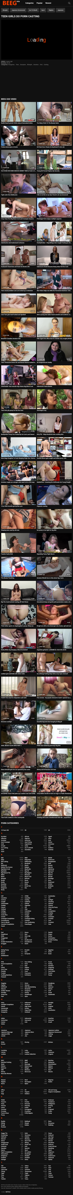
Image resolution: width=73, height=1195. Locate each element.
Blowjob (5, 10)
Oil (25, 1090)
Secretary (27, 1135)
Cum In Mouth (5, 922)
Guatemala (51, 994)
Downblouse (28, 942)
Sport (43, 10)
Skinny (27, 1142)
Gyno (26, 996)
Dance (26, 932)
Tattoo (27, 1166)
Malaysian (51, 1062)
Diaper (50, 934)
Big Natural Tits (5, 873)
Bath (49, 863)
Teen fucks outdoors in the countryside (12, 817)
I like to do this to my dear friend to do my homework (52, 195)
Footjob (3, 973)
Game (26, 983)
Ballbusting (28, 861)
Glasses (3, 989)
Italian (3, 1024)
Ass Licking (4, 848)
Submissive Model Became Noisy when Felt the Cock (52, 266)
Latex (26, 1050)
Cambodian (51, 896)
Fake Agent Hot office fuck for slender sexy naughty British (54, 338)
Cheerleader (4, 903)
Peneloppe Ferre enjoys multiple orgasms (49, 219)
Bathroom (4, 865)
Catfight (50, 900)
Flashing (50, 969)
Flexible (3, 971)
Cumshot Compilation (7, 924)
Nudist (50, 1082)
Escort (3, 953)
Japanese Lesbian (53, 1030)
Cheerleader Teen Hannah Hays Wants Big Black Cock (17, 386)
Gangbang (51, 983)
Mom (49, 1070)
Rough (3, 1125)
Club (26, 909)
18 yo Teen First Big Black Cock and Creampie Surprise (17, 219)
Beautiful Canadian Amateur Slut (11, 338)
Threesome (28, 1171)
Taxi (49, 1166)
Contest (27, 913)
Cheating (51, 901)
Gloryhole (27, 989)
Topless (27, 1175)
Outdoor (27, 1093)
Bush (49, 888)
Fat (2, 965)
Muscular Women (6, 1073)
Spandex (3, 1148)
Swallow (3, 1157)
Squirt (50, 1150)
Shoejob (50, 1139)
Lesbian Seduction (30, 1054)
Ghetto (50, 985)
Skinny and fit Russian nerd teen (46, 769)
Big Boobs (28, 869)
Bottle (3, 882)
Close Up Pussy (53, 907)
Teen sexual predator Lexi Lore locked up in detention (17, 290)
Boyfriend (51, 882)
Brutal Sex (28, 886)
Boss (49, 880)
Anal (49, 840)
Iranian (3, 1022)
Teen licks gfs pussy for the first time (12, 410)
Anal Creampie (5, 842)
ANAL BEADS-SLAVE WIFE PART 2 (11, 745)
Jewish (3, 1036)
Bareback (27, 863)
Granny (27, 992)
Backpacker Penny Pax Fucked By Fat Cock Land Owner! (17, 434)
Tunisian (50, 1177)
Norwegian (28, 1082)
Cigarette (27, 905)
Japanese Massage (7, 1032)
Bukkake (50, 886)
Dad (2, 932)
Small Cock (4, 1144)
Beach (26, 865)
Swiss (26, 1159)
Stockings (28, 1154)
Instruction (4, 1020)
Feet (26, 965)
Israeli (50, 1022)
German (27, 985)
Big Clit (27, 871)
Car (49, 898)
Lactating (4, 1050)
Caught (3, 901)
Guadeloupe (28, 994)
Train (26, 1177)
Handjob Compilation (7, 1004)
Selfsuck (3, 1137)
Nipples (51, 10)
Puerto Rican (5, 1113)
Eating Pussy (5, 950)
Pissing (50, 1105)
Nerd (26, 1080)
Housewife (4, 1010)
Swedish (27, 1157)
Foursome (28, 973)
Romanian (51, 1123)
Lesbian (3, 1054)
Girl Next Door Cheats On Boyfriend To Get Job (50, 147)
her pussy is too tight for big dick (46, 530)
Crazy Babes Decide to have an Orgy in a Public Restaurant (54, 793)
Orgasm (27, 1092)
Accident (3, 836)
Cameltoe (4, 898)
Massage (27, 1064)
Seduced (50, 1135)
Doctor (50, 936)
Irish (26, 1022)
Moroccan (28, 1071)
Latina (50, 1050)
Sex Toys (51, 1137)
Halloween (28, 1002)
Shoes (3, 1141)
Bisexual (27, 875)
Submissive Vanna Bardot (44, 386)
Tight (2, 1173)
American (27, 840)
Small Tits (28, 1144)
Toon (2, 1175)
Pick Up (3, 1105)
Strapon (50, 1154)
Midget (27, 1068)
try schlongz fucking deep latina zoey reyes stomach (52, 674)
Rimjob (27, 1123)
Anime (50, 842)
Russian (3, 1127)
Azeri (2, 851)
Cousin (3, 916)
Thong (3, 1171)
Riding (3, 1123)
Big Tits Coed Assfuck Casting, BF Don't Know (14, 602)
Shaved (3, 1139)
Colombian (28, 911)
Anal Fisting (28, 842)
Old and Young (52, 1090)
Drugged (3, 943)
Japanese (60, 10)
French (50, 973)
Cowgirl (27, 916)
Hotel (49, 1008)
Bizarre (50, 875)
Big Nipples (28, 873)
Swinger (3, 1159)
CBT (2, 896)
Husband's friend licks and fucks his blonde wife (15, 266)
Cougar (27, 915)
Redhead (27, 1121)
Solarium (3, 1146)
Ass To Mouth (33, 10)
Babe (2, 859)
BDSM (50, 858)
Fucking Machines (6, 975)
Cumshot (51, 922)
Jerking (50, 1034)
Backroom (51, 859)
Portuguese (28, 1109)
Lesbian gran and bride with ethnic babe (13, 674)
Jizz (26, 1036)
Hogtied (50, 1006)
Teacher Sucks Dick (7, 554)
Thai (49, 1169)
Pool (49, 1107)
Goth (49, 991)
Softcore (50, 1144)
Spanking (51, 1148)
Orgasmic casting (42, 506)
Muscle (50, 1071)
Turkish (3, 1179)
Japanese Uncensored (18, 10)
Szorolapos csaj (41, 410)
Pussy (3, 1115)
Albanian (3, 838)
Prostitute (28, 1111)
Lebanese (51, 1052)
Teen (17, 64)
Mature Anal (28, 1066)
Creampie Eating (30, 918)
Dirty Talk (27, 936)
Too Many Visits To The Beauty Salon (48, 123)
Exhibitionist (4, 955)
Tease (26, 1167)
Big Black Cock (5, 869)
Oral (41, 64)
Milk (2, 1070)
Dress (50, 942)
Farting (50, 964)
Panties (27, 1102)
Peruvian (27, 1104)
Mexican (3, 1068)
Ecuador (27, 950)
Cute (49, 924)
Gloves (50, 989)
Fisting (27, 969)
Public (50, 1111)
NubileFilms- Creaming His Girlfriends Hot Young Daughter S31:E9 (54, 482)
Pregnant (51, 1109)
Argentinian (28, 844)
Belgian (27, 867)
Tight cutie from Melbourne (9, 195)
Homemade (4, 1008)
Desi (26, 934)
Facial (50, 962)
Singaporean (5, 1142)
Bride (26, 884)
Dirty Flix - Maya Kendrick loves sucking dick (50, 434)
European (23, 64)
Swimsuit (51, 1157)
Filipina (27, 967)
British (50, 884)
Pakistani (51, 1100)
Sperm (3, 1150)
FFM (2, 962)
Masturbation (52, 1064)
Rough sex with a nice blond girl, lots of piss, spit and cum (54, 626)
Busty (3, 890)
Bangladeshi (52, 861)
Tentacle (27, 1169)
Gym (2, 996)
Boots (26, 880)
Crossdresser (5, 920)
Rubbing (50, 1125)
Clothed (3, 909)
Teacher (3, 1167)
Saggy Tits (4, 1133)
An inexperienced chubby (44, 362)
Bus (26, 888)
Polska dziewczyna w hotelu (9, 147)
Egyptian (50, 950)
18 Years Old (5, 830)
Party (2, 1104)
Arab (2, 844)
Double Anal (28, 940)
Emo (26, 952)
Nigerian (50, 1080)
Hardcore (27, 1004)
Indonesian (28, 1018)
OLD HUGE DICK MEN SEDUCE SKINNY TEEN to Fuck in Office (18, 171)
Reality (3, 1121)
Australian (28, 849)
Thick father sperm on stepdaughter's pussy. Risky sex (17, 626)
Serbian (27, 1137)
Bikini (2, 875)
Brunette (3, 886)
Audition (50, 848)
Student (27, 1156)
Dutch (26, 943)
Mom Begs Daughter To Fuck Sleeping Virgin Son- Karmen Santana (18, 458)
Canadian (27, 898)
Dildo (2, 936)
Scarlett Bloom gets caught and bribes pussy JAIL (51, 458)
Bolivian (27, 878)
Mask (2, 1064)
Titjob (26, 1173)
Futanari (3, 977)
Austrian (50, 849)
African (27, 836)
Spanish (27, 1148)
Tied (49, 1171)
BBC (2, 858)
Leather (27, 1052)
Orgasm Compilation (54, 1092)
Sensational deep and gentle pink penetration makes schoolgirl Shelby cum (54, 602)
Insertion (51, 1018)
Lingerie (50, 1054)
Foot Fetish (51, 971)
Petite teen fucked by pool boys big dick (49, 745)
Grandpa (3, 992)
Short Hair (28, 1141)
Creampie (51, 916)
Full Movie (28, 975)
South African (52, 1146)
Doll (26, 938)
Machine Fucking (6, 1062)
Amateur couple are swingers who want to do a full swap (18, 482)
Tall (2, 1166)
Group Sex (4, 994)
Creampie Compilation (7, 918)
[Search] (69, 3)
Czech (3, 926)
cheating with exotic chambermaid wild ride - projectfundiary (54, 817)
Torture (50, 1175)
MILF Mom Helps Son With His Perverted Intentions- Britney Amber (54, 290)
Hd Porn (8, 1192)
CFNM (26, 896)
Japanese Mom (29, 1032)
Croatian (50, 918)
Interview (51, 1020)
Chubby (3, 905)
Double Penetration (6, 942)
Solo (26, 1146)
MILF (2, 1060)
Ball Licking (4, 861)
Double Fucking (52, 940)
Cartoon (3, 900)
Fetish (3, 967)
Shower (50, 1141)
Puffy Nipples (29, 1113)
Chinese (50, 903)
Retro (49, 1121)
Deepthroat (4, 934)
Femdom (50, 965)
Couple (50, 915)
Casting (46, 64)
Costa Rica (4, 915)
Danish (50, 932)
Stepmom (51, 1152)
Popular (39, 3)
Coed (49, 909)
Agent (50, 836)
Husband (27, 1012)
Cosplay (50, 913)
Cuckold (27, 920)
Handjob (50, 1002)
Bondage (51, 878)
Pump (50, 1113)
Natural (3, 1080)
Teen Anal (4, 1169)
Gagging (3, 983)
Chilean (27, 903)
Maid (26, 1062)
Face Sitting (28, 962)
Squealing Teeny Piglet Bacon (45, 554)
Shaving (27, 1139)
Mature (3, 1066)
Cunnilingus (28, 924)
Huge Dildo (28, 1010)
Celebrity (27, 901)
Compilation (51, 911)
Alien (49, 838)
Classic (3, 907)
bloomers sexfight (6, 722)
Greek (50, 992)
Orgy (2, 1093)
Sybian (50, 1159)
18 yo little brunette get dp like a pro (11, 506)
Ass (49, 846)
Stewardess (4, 1154)
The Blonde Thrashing (7, 578)
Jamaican (4, 1030)
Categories (29, 3)
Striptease (4, 1156)
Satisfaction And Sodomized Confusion (12, 243)
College (3, 911)
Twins (26, 1179)
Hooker (27, 1008)
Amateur (35, 64)
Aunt (2, 849)
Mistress (27, 1070)
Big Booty (51, 869)
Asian (26, 846)
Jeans (26, 1034)
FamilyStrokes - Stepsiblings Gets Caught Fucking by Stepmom (54, 243)
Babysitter (28, 859)
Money (3, 1071)
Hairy (2, 1002)
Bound (27, 882)
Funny (50, 975)
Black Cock (28, 876)
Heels (50, 1004)
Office (3, 1090)
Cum (49, 920)
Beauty (50, 865)
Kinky (2, 1042)
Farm (26, 964)
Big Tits (50, 873)
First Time (4, 969)
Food (26, 971)
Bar (2, 863)
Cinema (50, 905)
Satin (26, 1133)
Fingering (51, 967)
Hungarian (11, 64)
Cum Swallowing (30, 922)
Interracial (28, 1020)
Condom (3, 913)
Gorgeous (27, 991)
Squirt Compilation (6, 1152)
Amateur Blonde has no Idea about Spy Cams (50, 578)
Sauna (50, 1133)
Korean (3, 1044)
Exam (50, 953)
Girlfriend (4, 987)
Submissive (51, 1156)
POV (26, 1100)
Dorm (2, 940)
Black (2, 876)
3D (25, 830)
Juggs (50, 1036)
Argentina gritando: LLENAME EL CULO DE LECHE (51, 650)
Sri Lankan (28, 1152)
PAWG (3, 1100)
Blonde (50, 876)
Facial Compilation (6, 964)
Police (3, 1107)
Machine (50, 1060)
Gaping (3, 985)
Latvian (3, 1052)
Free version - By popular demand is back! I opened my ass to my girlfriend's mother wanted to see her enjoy (54, 698)
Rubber (27, 1125)
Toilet (50, 1173)
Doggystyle (4, 938)
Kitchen (50, 1042)
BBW (26, 858)
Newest (48, 3)
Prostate (3, 1111)
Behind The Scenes (6, 867)
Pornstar (3, 1109)
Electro (3, 952)
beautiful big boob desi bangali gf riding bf (49, 722)
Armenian (51, 844)
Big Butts (4, 871)
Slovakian (51, 1142)
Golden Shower (5, 991)
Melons (50, 1066)
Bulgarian (4, 888)
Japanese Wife (5, 1034)
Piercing (27, 1105)
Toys (2, 1177)
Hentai (3, 1006)
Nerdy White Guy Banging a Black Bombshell (14, 650)
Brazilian (3, 884)
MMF (26, 1060)
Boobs (3, 880)
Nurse (3, 1083)
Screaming (4, 1135)
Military (50, 1068)
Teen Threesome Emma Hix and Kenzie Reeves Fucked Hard (18, 362)
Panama (3, 1102)
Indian (3, 1018)
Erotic (50, 952)
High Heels (28, 1006)
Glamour (50, 987)
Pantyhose (51, 1102)
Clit (26, 907)
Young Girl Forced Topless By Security (48, 171)
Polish (26, 1107)
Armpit (3, 846)
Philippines (51, 1104)
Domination (51, 938)
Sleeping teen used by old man (10, 530)
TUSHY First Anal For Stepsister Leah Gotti (13, 698)
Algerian (27, 838)
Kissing (27, 1042)
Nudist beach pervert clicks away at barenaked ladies (17, 123)
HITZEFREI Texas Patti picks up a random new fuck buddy (18, 793)
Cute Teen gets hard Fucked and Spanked (13, 314)
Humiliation (51, 1010)
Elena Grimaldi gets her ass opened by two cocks (15, 769)
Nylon (26, 1083)
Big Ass (50, 867)
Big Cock (51, 871)
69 (49, 830)
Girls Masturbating (30, 987)
